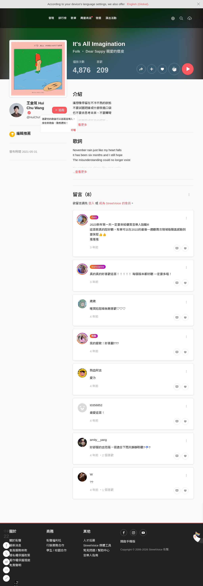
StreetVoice (25, 18)
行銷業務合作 (55, 545)
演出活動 (111, 18)
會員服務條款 (18, 550)
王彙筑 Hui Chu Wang (35, 108)
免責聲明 (15, 565)
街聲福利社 (53, 540)
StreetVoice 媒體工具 (97, 545)
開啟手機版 (127, 541)
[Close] (198, 4)
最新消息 (15, 545)
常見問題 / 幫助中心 (96, 550)
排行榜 (62, 18)
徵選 (98, 18)
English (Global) (137, 4)
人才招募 (89, 540)
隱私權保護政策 (19, 555)
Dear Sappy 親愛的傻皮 (105, 51)
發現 (51, 18)
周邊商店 (86, 18)
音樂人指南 (90, 555)
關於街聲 (15, 540)
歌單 (73, 18)
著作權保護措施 (19, 560)
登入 (91, 203)
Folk (76, 51)
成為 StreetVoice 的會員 (115, 203)
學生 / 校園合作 (56, 550)
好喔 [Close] (73, 130)
